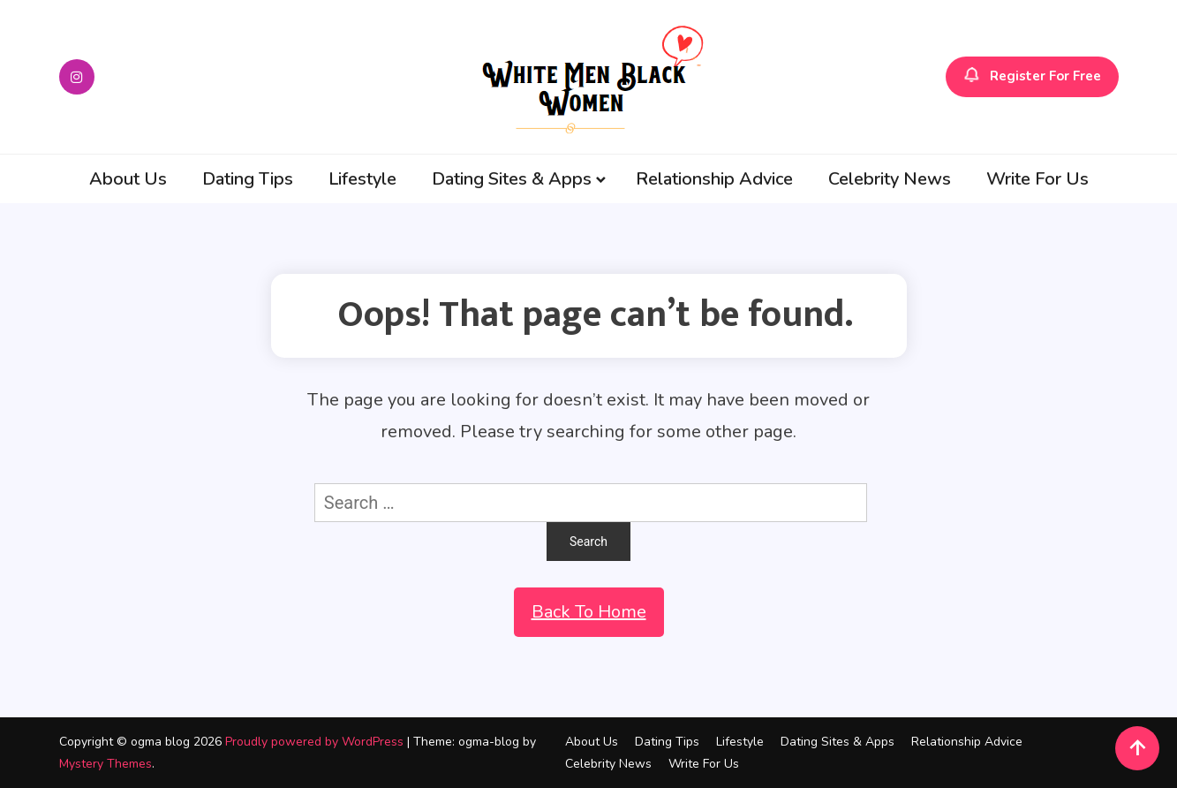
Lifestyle (362, 179)
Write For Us (1037, 179)
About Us (128, 179)
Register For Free (1032, 77)
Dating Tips (247, 179)
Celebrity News (889, 179)
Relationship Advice (714, 179)
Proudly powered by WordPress (316, 741)
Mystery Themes (105, 763)
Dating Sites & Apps (512, 179)
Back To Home (589, 612)
